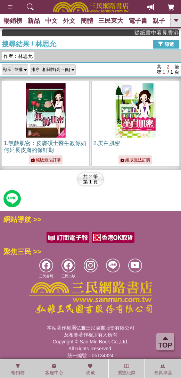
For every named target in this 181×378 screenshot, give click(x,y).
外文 (69, 20)
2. (106, 143)
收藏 (90, 369)
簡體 (87, 20)
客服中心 (54, 369)
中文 (51, 20)
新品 (33, 20)
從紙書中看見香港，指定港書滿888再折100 (160, 33)
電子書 (138, 20)
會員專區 (163, 369)
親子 (159, 20)
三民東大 (110, 20)
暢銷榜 (12, 20)
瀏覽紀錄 (126, 369)
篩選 (166, 44)
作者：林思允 (18, 56)
